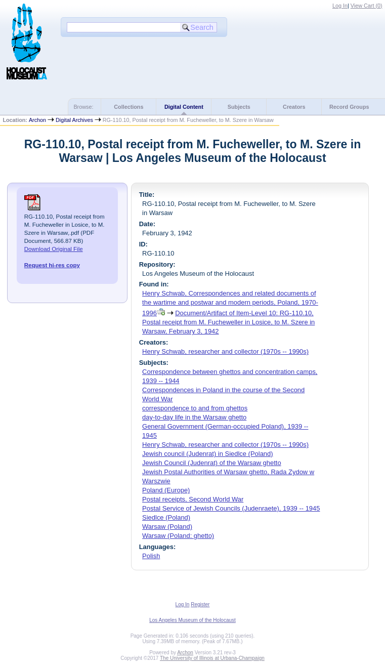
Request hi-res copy (52, 265)
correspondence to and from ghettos (194, 408)
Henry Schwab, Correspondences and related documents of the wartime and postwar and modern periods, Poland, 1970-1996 (230, 303)
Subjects (239, 107)
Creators (294, 107)
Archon (37, 120)
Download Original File (53, 249)
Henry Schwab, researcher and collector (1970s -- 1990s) (225, 351)
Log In (340, 6)
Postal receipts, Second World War (192, 499)
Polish (151, 556)
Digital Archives (74, 120)
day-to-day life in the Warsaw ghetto (194, 417)
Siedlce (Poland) (166, 517)
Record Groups (349, 107)
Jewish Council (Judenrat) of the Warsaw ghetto (211, 463)
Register (200, 604)
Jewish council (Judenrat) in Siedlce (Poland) (207, 453)
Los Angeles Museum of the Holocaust (192, 620)
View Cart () (366, 6)
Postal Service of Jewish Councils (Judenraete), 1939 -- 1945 (231, 508)
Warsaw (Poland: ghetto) (178, 535)
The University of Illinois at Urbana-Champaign (212, 658)
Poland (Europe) (166, 490)
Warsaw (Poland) (167, 526)
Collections (128, 107)
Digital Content (183, 107)
